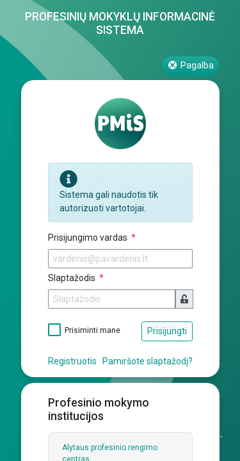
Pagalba (190, 65)
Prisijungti (167, 331)
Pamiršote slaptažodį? (147, 361)
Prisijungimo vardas (88, 237)
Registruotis (72, 361)
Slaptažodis (72, 278)
